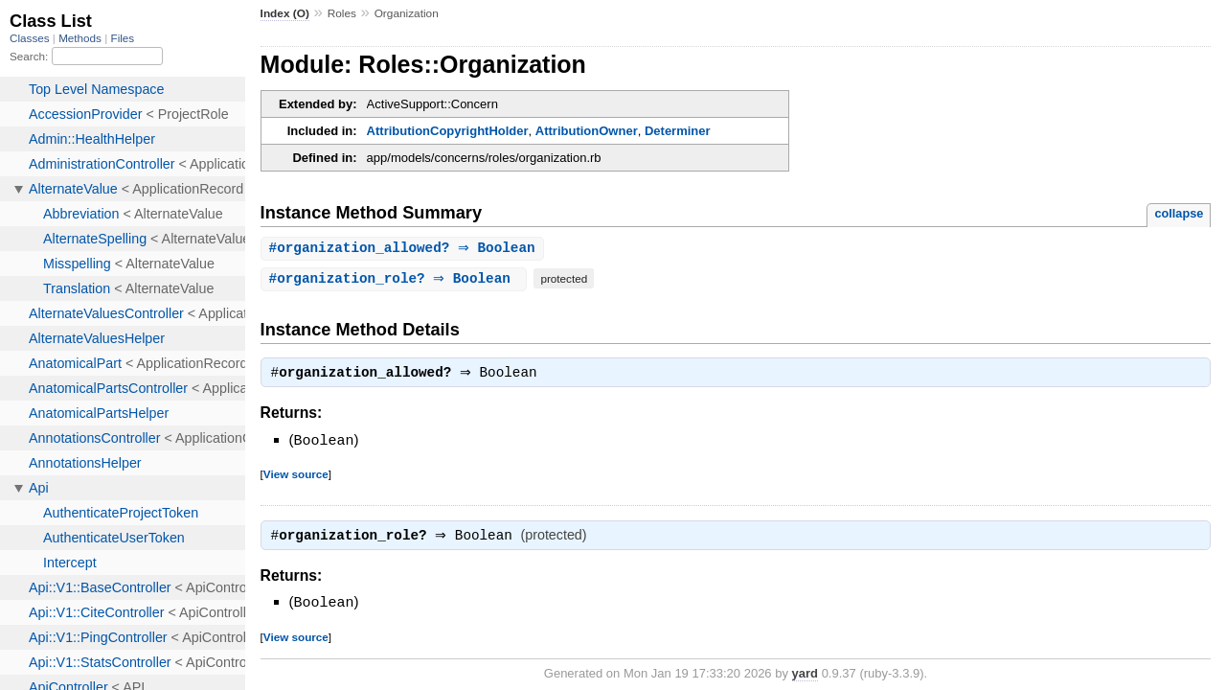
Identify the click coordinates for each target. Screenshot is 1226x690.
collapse (1178, 213)
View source (296, 476)
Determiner (678, 131)
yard (805, 676)
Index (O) (285, 13)
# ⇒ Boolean (404, 249)
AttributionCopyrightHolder (448, 131)
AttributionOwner (586, 131)
